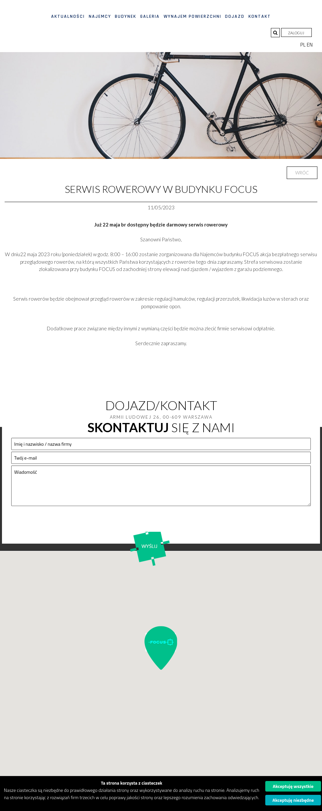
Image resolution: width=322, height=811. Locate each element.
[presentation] (61, 524)
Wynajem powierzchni (192, 16)
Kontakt (259, 16)
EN (310, 44)
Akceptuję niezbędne (293, 799)
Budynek (125, 16)
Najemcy (100, 16)
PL (303, 44)
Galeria (150, 16)
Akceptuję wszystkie (293, 786)
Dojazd (234, 16)
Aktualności (68, 16)
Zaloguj (296, 33)
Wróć (302, 172)
